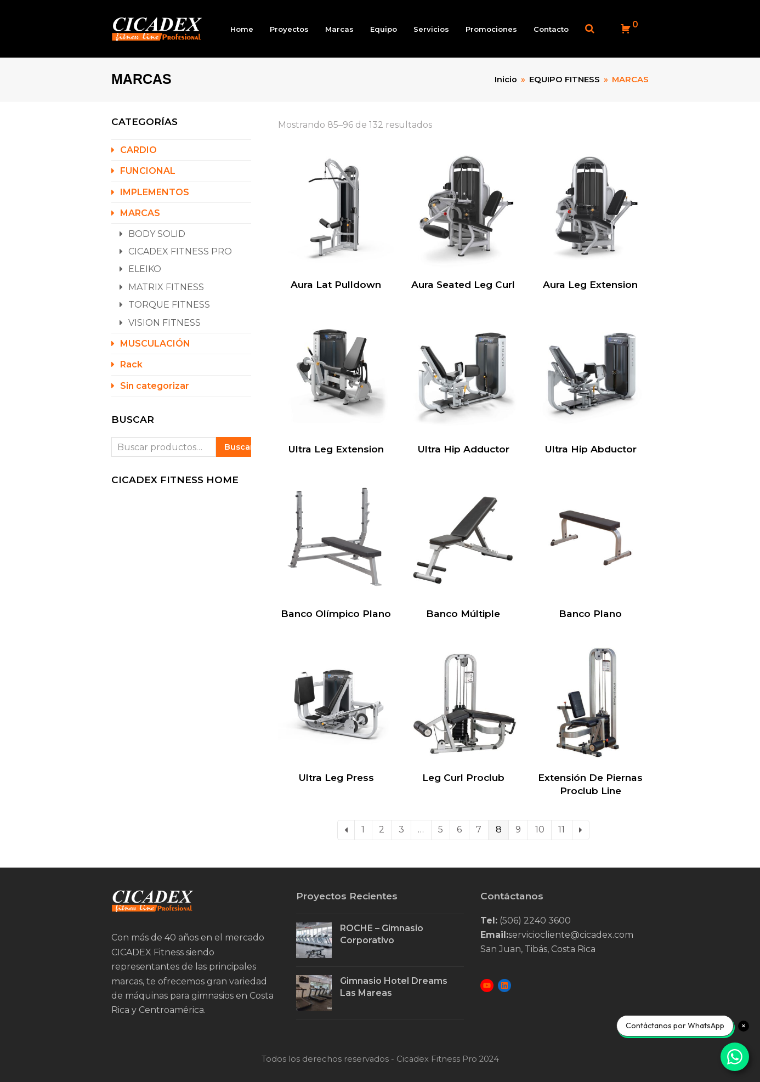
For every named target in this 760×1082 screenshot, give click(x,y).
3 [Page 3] (401, 830)
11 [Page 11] (561, 830)
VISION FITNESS (164, 323)
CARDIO (138, 150)
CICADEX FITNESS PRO (180, 252)
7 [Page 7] (478, 830)
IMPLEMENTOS (154, 193)
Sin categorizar (154, 386)
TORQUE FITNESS (169, 305)
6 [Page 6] (459, 830)
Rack (131, 365)
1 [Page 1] (363, 830)
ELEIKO (144, 270)
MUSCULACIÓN (155, 344)
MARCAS (140, 213)
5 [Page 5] (440, 830)
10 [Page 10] (540, 830)
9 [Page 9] (518, 830)
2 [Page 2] (381, 830)
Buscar (237, 447)
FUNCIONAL (147, 172)
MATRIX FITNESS (166, 287)
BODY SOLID (156, 234)
